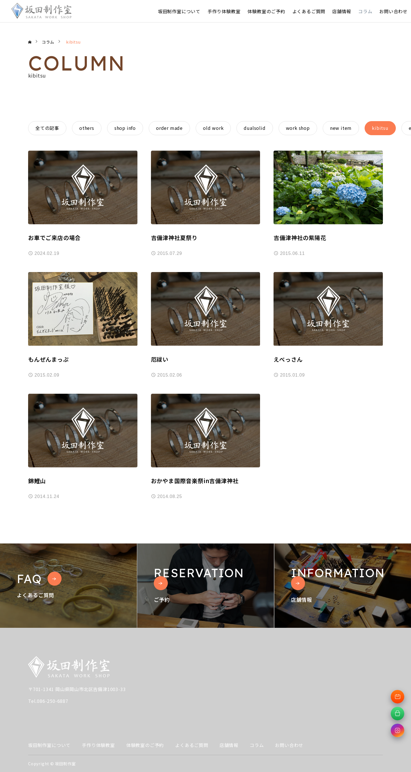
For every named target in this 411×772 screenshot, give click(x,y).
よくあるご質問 (309, 11)
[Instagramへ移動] (397, 730)
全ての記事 (47, 127)
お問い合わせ (393, 11)
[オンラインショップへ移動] (397, 713)
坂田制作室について (179, 11)
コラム (365, 11)
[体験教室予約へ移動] (397, 696)
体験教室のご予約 (266, 11)
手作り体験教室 (224, 11)
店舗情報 (341, 11)
